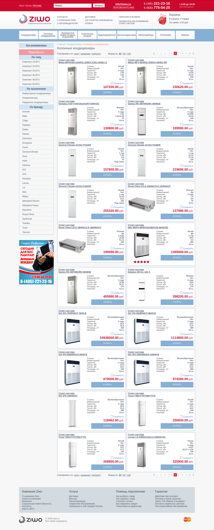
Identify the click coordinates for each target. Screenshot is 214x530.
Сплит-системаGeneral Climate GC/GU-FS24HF (75, 143)
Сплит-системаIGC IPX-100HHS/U (68, 394)
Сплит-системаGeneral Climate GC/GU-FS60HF (75, 185)
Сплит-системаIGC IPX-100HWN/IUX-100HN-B (143, 353)
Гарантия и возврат (129, 17)
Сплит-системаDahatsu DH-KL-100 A (139, 270)
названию (85, 54)
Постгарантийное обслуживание (171, 506)
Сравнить (119, 83)
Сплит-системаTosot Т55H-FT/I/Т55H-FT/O (72, 435)
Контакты (62, 17)
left (153, 53)
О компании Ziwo (30, 496)
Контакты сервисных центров (169, 503)
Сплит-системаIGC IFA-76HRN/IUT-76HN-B (72, 312)
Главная (61, 44)
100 (129, 54)
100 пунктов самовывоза (99, 20)
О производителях (67, 23)
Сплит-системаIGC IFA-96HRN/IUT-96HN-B (142, 312)
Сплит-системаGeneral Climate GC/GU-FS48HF (144, 143)
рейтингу (96, 54)
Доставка (90, 17)
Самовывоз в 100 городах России (86, 506)
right (193, 53)
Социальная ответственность (37, 503)
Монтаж (73, 498)
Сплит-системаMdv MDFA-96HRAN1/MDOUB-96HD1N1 (148, 226)
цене (76, 54)
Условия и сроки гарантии (168, 498)
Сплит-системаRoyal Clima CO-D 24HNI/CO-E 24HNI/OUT (149, 185)
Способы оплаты (124, 501)
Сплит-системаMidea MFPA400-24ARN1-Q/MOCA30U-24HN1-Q (83, 61)
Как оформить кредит (127, 503)
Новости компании (31, 498)
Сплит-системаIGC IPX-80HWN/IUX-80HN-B (73, 353)
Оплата (89, 23)
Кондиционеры (74, 44)
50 (124, 54)
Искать (99, 5)
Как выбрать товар (125, 496)
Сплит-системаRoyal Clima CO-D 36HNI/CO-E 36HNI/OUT (80, 226)
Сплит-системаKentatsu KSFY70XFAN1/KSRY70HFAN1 (79, 102)
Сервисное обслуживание (82, 503)
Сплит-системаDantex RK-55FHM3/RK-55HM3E (75, 270)
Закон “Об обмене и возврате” (170, 501)
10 (190, 53)
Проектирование (77, 501)
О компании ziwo (66, 20)
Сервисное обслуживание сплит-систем (134, 22)
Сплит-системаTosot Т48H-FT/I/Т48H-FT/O (141, 394)
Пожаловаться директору (128, 506)
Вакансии (27, 501)
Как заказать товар (125, 498)
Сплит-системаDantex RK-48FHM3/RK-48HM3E (144, 102)
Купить (107, 92)
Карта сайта (28, 508)
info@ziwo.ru (123, 4)
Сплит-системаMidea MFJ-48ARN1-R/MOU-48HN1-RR (147, 61)
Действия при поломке (166, 496)
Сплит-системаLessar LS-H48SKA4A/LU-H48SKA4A (147, 435)
